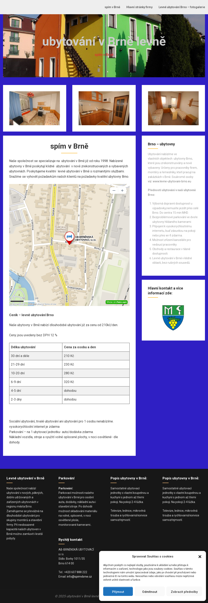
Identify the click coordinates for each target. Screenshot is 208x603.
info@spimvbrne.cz (79, 576)
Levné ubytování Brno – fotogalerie (182, 7)
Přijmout (118, 592)
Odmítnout (149, 592)
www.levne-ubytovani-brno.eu (172, 181)
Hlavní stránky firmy (139, 7)
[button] (200, 557)
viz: (150, 181)
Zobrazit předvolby (184, 592)
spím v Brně (112, 7)
